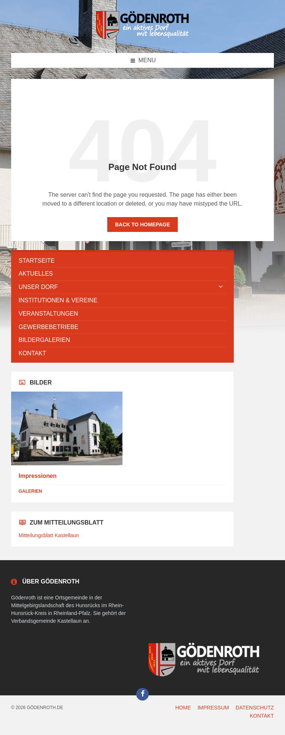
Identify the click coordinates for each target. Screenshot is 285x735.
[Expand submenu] (220, 287)
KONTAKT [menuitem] (262, 716)
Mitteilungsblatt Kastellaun (49, 535)
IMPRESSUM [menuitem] (213, 708)
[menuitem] (122, 261)
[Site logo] (142, 38)
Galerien (30, 491)
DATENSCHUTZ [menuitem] (255, 708)
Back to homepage (142, 224)
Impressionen (37, 476)
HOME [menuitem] (183, 708)
